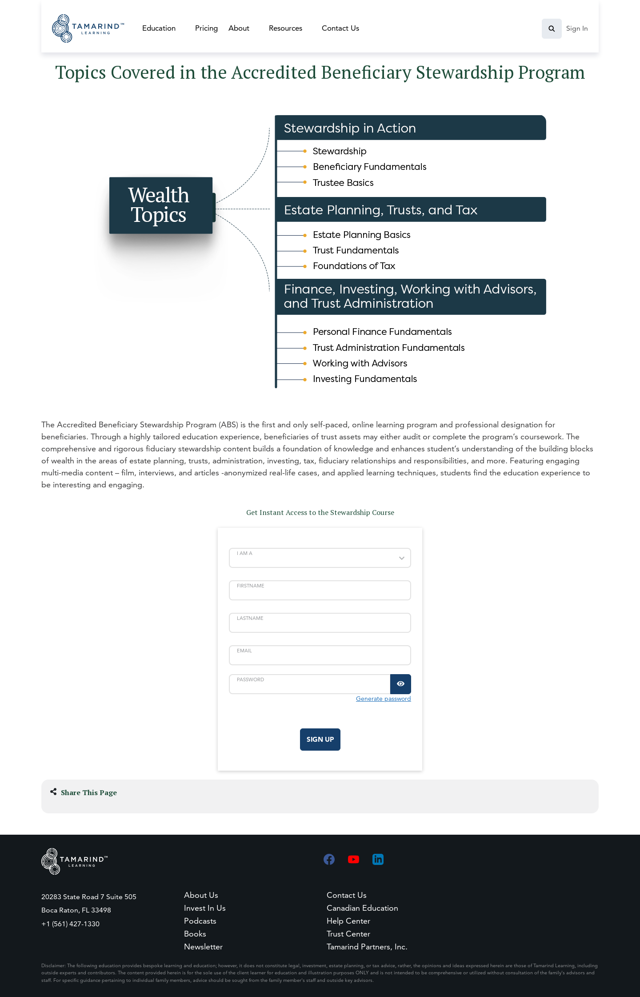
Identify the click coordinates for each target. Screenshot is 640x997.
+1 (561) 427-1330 (70, 924)
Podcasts (200, 921)
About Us (201, 895)
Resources (285, 28)
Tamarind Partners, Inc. (367, 946)
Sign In (577, 28)
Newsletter (203, 946)
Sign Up (320, 739)
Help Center (348, 921)
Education (159, 28)
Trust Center (348, 934)
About (238, 28)
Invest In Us (205, 908)
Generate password (383, 699)
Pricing (206, 28)
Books (195, 934)
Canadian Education (362, 908)
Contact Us (340, 28)
